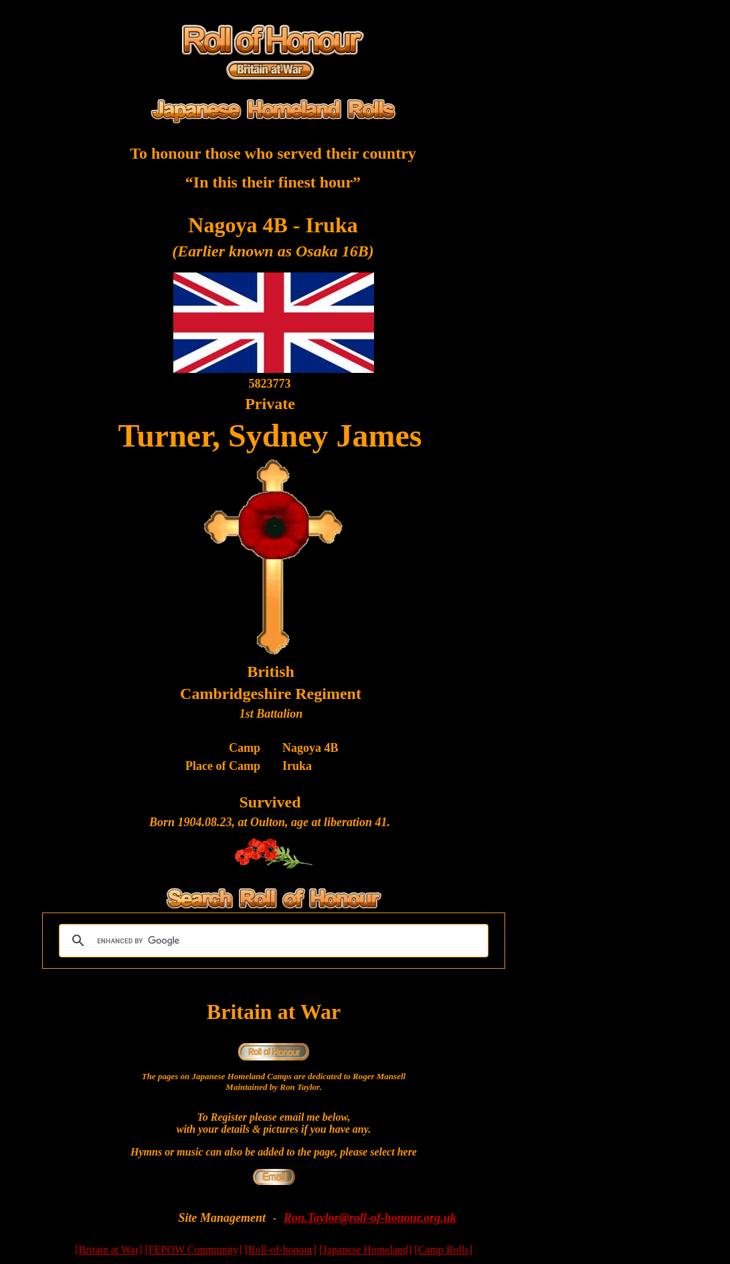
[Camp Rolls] (443, 1249)
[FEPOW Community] (193, 1249)
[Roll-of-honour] (281, 1249)
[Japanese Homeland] (365, 1249)
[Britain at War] (109, 1249)
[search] (271, 941)
